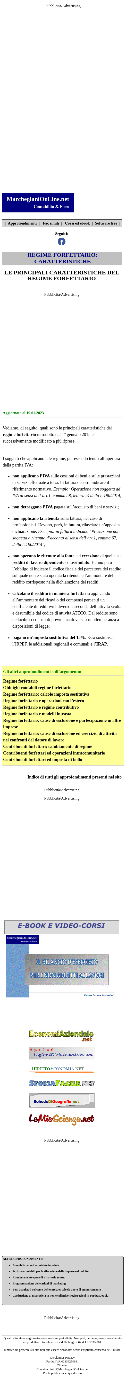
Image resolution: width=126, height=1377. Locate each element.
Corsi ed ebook (77, 223)
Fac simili (51, 223)
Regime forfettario (20, 681)
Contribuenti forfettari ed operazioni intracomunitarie (54, 753)
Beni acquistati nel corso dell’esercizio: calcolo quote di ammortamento (57, 1289)
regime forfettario (19, 434)
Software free (106, 223)
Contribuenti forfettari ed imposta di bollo (42, 759)
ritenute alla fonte (58, 555)
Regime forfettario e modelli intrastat (38, 713)
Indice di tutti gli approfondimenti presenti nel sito (74, 777)
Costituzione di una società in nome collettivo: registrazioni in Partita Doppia (60, 1295)
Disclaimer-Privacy (62, 1357)
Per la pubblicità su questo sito (62, 1373)
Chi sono (62, 1365)
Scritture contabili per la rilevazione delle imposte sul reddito (51, 1271)
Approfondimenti (22, 223)
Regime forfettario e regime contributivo (41, 707)
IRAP (101, 644)
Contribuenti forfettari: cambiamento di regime (47, 746)
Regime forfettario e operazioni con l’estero (43, 700)
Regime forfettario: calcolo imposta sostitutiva (46, 694)
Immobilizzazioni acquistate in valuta (36, 1265)
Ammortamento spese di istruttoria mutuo (39, 1277)
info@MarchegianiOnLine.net (69, 1369)
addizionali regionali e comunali (61, 644)
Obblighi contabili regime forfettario (37, 687)
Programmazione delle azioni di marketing (39, 1283)
